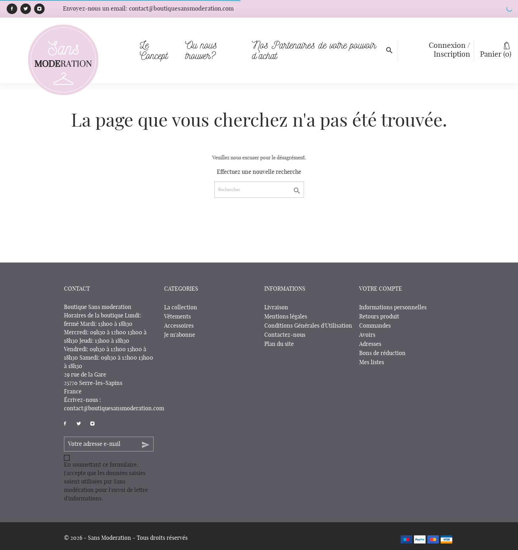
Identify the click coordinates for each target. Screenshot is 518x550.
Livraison (276, 307)
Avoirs (367, 335)
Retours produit (379, 317)
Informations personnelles (393, 307)
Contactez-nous (284, 335)
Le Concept (154, 50)
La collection (180, 307)
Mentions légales (285, 317)
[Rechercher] (259, 190)
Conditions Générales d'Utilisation (308, 326)
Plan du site (279, 344)
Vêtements (177, 317)
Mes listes (371, 362)
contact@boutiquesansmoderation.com (114, 408)
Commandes (375, 326)
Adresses (370, 344)
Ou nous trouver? (214, 40)
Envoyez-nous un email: (148, 9)
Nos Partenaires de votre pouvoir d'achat (317, 40)
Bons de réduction (382, 353)
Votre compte (380, 289)
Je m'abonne (179, 335)
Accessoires (179, 326)
